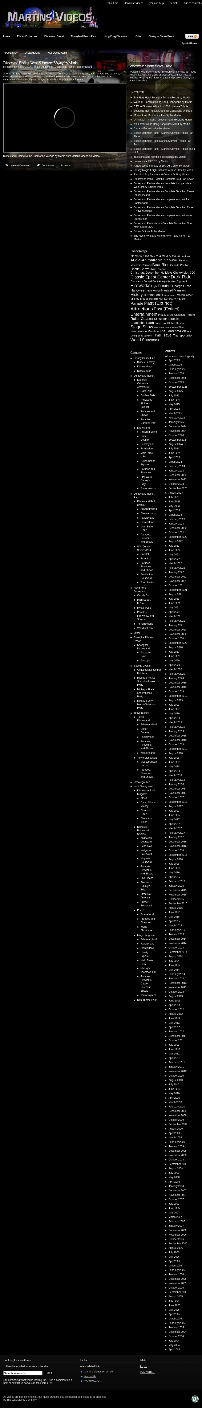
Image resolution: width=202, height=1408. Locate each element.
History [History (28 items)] (136, 294)
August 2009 (176, 1128)
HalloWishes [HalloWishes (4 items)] (154, 290)
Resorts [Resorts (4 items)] (191, 314)
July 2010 (174, 1084)
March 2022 (175, 563)
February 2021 (177, 620)
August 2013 (176, 996)
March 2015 (175, 925)
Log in (143, 1366)
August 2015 (176, 907)
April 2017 (174, 824)
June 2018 (174, 762)
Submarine (48, 165)
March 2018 (175, 775)
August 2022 (176, 541)
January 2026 (176, 373)
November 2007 (177, 1194)
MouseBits (90, 1376)
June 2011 (174, 1049)
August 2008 (176, 1168)
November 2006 (177, 1234)
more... (68, 165)
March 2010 (175, 1102)
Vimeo (96, 156)
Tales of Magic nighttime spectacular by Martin (160, 156)
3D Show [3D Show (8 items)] (136, 256)
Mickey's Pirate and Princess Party (145, 693)
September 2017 (178, 801)
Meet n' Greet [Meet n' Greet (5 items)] (184, 295)
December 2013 (177, 982)
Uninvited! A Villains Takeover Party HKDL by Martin (163, 119)
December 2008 (177, 1150)
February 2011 (177, 1062)
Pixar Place (147, 878)
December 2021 (177, 576)
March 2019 (175, 722)
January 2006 (176, 1274)
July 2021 (174, 598)
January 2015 (176, 934)
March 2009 (175, 1137)
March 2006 (175, 1265)
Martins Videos (80, 156)
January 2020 (176, 678)
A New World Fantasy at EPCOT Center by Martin (162, 165)
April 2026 (174, 360)
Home (6, 36)
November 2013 (177, 987)
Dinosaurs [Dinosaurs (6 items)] (136, 281)
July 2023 (174, 497)
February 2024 (177, 466)
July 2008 (174, 1172)
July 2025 (174, 395)
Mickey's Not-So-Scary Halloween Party (146, 681)
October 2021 (176, 585)
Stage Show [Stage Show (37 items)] (141, 327)
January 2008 (176, 1186)
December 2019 (177, 682)
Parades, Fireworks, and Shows (147, 538)
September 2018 (178, 748)
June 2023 (174, 501)
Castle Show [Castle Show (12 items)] (139, 269)
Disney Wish (144, 371)
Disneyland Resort (54, 36)
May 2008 (174, 1177)
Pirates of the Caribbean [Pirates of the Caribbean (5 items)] (172, 314)
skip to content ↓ (193, 3)
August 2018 (176, 753)
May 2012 (174, 1022)
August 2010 (176, 1080)
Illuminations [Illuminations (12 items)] (153, 295)
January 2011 (176, 1066)
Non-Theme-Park (147, 1000)
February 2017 (177, 832)
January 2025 (176, 422)
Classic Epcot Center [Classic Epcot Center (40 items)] (150, 277)
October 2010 (176, 1075)
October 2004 (176, 1336)
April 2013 (174, 1005)
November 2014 (177, 943)
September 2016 (178, 854)
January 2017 (176, 837)
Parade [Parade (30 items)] (136, 303)
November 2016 (177, 846)
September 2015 (178, 903)
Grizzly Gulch (144, 595)
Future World (148, 914)
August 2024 (176, 444)
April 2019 (174, 718)
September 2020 (178, 642)
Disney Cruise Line (27, 36)
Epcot (140, 910)
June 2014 (174, 965)
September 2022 (178, 536)
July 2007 (174, 1203)
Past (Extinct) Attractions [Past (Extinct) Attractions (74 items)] (151, 305)
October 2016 (176, 850)
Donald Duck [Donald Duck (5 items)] (151, 281)
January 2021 (176, 625)
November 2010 (177, 1071)
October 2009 (176, 1119)
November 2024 (177, 430)
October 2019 (176, 691)
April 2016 (174, 877)
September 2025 (178, 386)
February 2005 (177, 1323)
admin (10, 66)
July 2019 (174, 704)
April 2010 (174, 1097)
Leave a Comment (20, 165)
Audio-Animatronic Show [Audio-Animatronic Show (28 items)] (152, 260)
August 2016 (176, 859)
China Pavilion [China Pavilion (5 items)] (157, 269)
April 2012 (174, 1027)
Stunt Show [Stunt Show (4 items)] (171, 327)
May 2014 (174, 969)
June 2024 (174, 453)
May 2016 (174, 872)
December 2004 (177, 1331)
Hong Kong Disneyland (116, 36)
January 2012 (176, 1031)
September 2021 (178, 589)
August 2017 (176, 806)
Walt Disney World (57, 52)
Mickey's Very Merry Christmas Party (146, 704)
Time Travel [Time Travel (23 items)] (162, 335)
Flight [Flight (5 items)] (154, 286)
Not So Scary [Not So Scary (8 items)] (167, 298)
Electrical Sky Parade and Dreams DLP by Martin (161, 174)
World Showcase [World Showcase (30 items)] (145, 340)
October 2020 (176, 638)
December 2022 (177, 528)
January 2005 (176, 1327)
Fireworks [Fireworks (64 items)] (140, 285)
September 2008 (178, 1164)
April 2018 (174, 771)
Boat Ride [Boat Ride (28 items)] (161, 264)
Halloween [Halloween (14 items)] (138, 290)
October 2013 (176, 991)
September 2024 (178, 439)
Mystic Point (144, 607)
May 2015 (174, 916)
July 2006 (174, 1252)
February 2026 (177, 369)
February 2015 (177, 930)
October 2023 (176, 483)
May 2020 (174, 660)
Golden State (148, 395)
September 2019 (178, 695)
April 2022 (174, 559)
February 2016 (177, 881)
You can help (156, 3)
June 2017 (174, 815)
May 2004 (174, 1345)
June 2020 (174, 656)
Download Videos (133, 3)
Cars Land (146, 390)
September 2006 (178, 1243)
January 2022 (176, 572)
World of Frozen (146, 628)
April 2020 (174, 665)
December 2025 (177, 377)
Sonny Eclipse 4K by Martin (149, 231)
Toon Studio (147, 582)
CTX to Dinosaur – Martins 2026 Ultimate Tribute (161, 106)
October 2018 (176, 744)
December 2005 (177, 1278)
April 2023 (174, 510)
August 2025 (176, 391)
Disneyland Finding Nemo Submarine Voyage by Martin (40, 63)
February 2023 (177, 519)
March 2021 (175, 616)
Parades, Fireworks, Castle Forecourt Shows (146, 983)
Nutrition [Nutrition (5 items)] (181, 298)
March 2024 (175, 461)
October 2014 (176, 947)
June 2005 (174, 1305)
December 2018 (177, 735)
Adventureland (149, 431)
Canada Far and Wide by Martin (152, 128)
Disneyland (47, 66)
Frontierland (147, 448)
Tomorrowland (84, 66)
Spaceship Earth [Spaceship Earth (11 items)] (142, 323)
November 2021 (177, 581)
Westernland (148, 752)
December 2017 (177, 788)
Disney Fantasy (146, 362)
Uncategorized (32, 52)
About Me (113, 3)
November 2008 (177, 1155)
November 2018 (177, 740)
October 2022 (176, 532)
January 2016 (176, 885)
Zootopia (145, 660)
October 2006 (176, 1239)
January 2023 (176, 523)
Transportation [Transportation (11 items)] (183, 335)
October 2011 (176, 1040)
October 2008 (176, 1159)
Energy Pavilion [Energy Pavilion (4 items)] (167, 281)
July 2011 (174, 1044)
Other (138, 36)
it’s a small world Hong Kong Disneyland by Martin (162, 124)
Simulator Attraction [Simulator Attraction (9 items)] (167, 319)
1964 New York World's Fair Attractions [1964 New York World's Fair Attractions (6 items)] (166, 256)
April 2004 (174, 1349)
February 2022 (177, 567)
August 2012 (176, 1013)
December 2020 (177, 629)
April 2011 (174, 1058)
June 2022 (174, 550)
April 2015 (174, 921)
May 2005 (174, 1309)
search (174, 3)
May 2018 (174, 766)
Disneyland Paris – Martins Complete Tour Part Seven (164, 178)
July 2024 (174, 448)
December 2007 (177, 1190)
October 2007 (176, 1199)
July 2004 (174, 1340)
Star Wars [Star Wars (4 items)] (159, 327)
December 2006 (177, 1230)
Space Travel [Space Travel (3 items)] (161, 323)
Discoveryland (148, 513)
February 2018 (177, 779)
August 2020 (176, 647)
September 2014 (178, 952)
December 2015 (177, 890)
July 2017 (174, 810)
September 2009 (178, 1124)
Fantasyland (147, 444)
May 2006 (174, 1256)
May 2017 (174, 819)
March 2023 (175, 514)
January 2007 (176, 1225)
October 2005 (176, 1287)
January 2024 (176, 470)
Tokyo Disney (10, 52)
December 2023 (177, 475)
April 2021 (174, 612)
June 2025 (174, 400)
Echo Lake (147, 846)
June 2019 (174, 709)
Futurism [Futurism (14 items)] (164, 286)
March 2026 (175, 364)
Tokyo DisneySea (147, 757)
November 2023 (177, 479)
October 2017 (176, 797)
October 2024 (176, 435)
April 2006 (174, 1261)
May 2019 (174, 713)
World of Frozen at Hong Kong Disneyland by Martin (163, 102)
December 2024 (177, 426)
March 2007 (175, 1217)
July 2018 (174, 757)
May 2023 (174, 506)
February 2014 (177, 974)
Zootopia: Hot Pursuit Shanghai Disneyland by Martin (163, 110)
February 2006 (177, 1270)
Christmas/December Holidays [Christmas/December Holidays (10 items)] (151, 272)
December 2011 (177, 1035)
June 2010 (174, 1088)
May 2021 (174, 607)
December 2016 (177, 841)
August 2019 (176, 700)
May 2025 (174, 404)
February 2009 (177, 1141)
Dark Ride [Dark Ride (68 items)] (181, 276)
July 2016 (174, 863)
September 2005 (178, 1292)
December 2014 (177, 938)
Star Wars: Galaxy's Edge (146, 481)
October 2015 (176, 899)
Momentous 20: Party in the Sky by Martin (157, 115)
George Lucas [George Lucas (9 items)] (181, 286)
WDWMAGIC (91, 1380)
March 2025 (175, 413)
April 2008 (174, 1181)
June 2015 (174, 912)
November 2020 (177, 634)
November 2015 (177, 894)
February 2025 (177, 417)
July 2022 (174, 545)
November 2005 (177, 1283)
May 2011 (174, 1053)
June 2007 (174, 1208)
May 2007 (174, 1212)
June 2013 (174, 1000)
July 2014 (174, 960)
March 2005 (175, 1318)
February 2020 (177, 673)
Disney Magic (144, 366)
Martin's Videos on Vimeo (98, 1371)
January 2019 (176, 731)
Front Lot (146, 558)
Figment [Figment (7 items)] (182, 281)
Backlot (145, 554)
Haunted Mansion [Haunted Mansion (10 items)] (173, 290)
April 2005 (174, 1314)
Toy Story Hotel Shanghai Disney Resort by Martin (162, 97)
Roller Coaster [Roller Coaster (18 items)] (141, 319)
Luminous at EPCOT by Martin (151, 161)
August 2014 (176, 956)
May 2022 (174, 554)
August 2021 (176, 594)
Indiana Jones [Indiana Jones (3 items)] (169, 295)
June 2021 (174, 603)
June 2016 (174, 868)
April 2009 (174, 1133)
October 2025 (176, 382)
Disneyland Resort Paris (83, 36)
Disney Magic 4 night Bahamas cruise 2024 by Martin (163, 170)
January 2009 (176, 1146)
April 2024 (174, 457)
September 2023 (178, 488)
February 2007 (177, 1221)
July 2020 (174, 651)
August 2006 (176, 1247)
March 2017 (175, 828)
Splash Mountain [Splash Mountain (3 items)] (176, 323)
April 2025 (174, 408)
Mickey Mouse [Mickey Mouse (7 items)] (139, 298)
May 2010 (174, 1093)
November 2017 (177, 793)
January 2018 (176, 784)
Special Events (189, 43)
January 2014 (176, 978)
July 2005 (174, 1300)
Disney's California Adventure (143, 383)
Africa (144, 798)
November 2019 (177, 687)
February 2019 (177, 726)
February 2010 (177, 1106)
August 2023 (176, 492)
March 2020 (175, 669)
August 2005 (176, 1296)
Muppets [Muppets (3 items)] (153, 299)
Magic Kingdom (146, 935)
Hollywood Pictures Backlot (146, 403)
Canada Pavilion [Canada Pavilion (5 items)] (179, 265)
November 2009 (177, 1115)
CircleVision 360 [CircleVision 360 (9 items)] (184, 272)
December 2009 (177, 1111)
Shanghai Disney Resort (161, 36)
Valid (147, 1372)
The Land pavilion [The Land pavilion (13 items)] (173, 331)
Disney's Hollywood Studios (143, 830)
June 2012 (174, 1018)
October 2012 (176, 1009)
